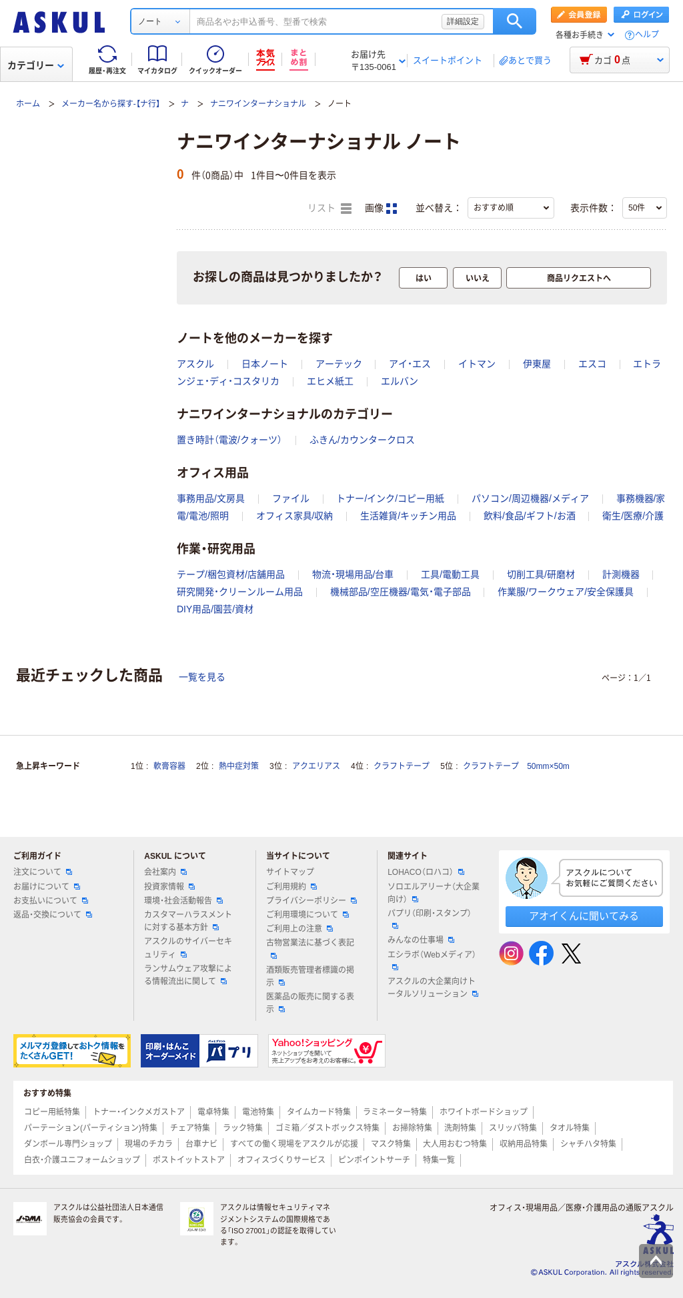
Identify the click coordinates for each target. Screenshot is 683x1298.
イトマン (477, 363)
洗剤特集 (460, 1128)
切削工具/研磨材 (541, 574)
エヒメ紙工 (330, 381)
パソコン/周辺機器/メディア (530, 498)
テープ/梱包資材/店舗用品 (231, 574)
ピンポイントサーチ (374, 1160)
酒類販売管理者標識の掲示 (310, 976)
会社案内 (165, 872)
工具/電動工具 (450, 574)
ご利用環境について (307, 915)
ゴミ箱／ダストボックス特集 (327, 1128)
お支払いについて (50, 901)
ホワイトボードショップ (484, 1112)
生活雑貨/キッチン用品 (408, 515)
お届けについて (46, 887)
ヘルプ (647, 35)
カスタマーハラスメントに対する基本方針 (188, 921)
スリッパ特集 (513, 1128)
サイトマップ (290, 872)
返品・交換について (52, 915)
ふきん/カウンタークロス (362, 439)
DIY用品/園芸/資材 (215, 609)
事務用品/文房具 (211, 498)
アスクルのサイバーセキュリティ (188, 948)
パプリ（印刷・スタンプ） (430, 919)
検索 (514, 21)
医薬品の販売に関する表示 (310, 1003)
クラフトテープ (402, 766)
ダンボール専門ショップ (68, 1144)
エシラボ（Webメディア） (432, 960)
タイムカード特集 (319, 1112)
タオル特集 (570, 1128)
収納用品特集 (524, 1144)
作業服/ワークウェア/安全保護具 (566, 591)
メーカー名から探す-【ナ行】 (110, 104)
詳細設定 (463, 21)
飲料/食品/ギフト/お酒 (530, 515)
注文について (42, 872)
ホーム (28, 104)
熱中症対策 (239, 766)
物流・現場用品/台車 (353, 574)
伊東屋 (537, 363)
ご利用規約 (291, 887)
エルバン (399, 381)
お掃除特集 (412, 1128)
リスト (329, 208)
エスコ (592, 363)
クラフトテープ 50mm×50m (516, 766)
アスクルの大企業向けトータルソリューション (433, 988)
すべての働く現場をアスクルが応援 (294, 1144)
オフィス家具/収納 (294, 515)
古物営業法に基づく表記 (310, 948)
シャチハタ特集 (588, 1144)
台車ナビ (201, 1144)
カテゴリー (35, 65)
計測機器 (621, 574)
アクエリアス (316, 766)
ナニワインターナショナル (258, 104)
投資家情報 (169, 887)
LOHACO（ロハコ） (426, 872)
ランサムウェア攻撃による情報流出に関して (188, 975)
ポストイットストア (189, 1160)
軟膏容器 (169, 766)
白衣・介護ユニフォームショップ (82, 1160)
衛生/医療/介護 (633, 515)
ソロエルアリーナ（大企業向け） (434, 893)
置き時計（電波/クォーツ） (229, 439)
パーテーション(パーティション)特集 (90, 1128)
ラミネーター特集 (395, 1112)
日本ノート (264, 363)
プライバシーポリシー (311, 901)
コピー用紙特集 (52, 1112)
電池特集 (258, 1112)
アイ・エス (410, 363)
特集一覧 (439, 1160)
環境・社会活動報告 (183, 901)
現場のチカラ (149, 1144)
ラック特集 (243, 1128)
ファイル (290, 498)
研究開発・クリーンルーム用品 (240, 591)
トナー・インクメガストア (139, 1112)
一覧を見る (202, 677)
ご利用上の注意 (299, 929)
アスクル (195, 363)
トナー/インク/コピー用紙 (390, 498)
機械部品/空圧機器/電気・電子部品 (400, 591)
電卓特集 (213, 1112)
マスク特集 (391, 1144)
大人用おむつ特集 (455, 1144)
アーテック (338, 363)
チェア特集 (190, 1128)
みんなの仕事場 (421, 940)
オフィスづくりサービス (281, 1160)
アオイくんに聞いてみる (584, 916)
